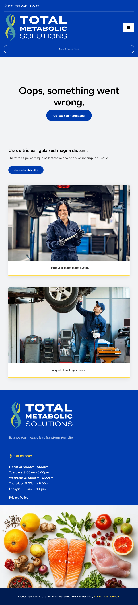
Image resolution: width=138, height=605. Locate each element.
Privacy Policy (18, 497)
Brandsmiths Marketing (107, 596)
